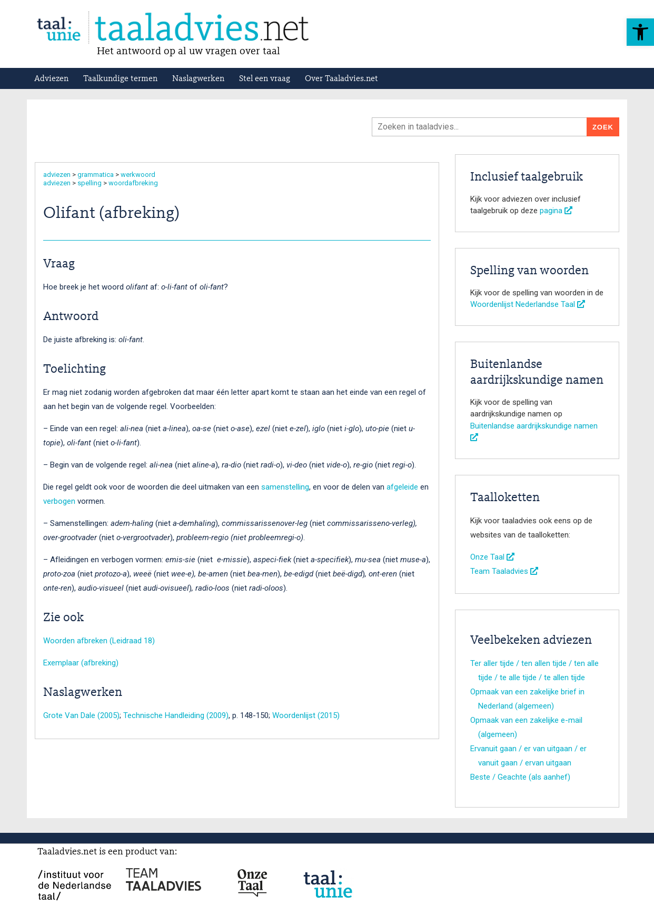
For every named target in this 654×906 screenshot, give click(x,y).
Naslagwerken (198, 79)
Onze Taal (492, 557)
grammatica (95, 174)
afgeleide (402, 487)
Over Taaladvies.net (341, 79)
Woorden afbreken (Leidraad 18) (99, 640)
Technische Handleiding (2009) (176, 715)
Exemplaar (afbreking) (80, 663)
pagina (556, 210)
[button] (640, 32)
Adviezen (51, 79)
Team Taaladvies (504, 571)
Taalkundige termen (120, 79)
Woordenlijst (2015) (306, 715)
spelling (89, 183)
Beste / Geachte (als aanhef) (520, 777)
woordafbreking (133, 183)
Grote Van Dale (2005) (81, 715)
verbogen (59, 501)
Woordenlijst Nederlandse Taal (527, 304)
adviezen (57, 174)
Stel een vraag (264, 79)
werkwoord (138, 174)
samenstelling (285, 487)
